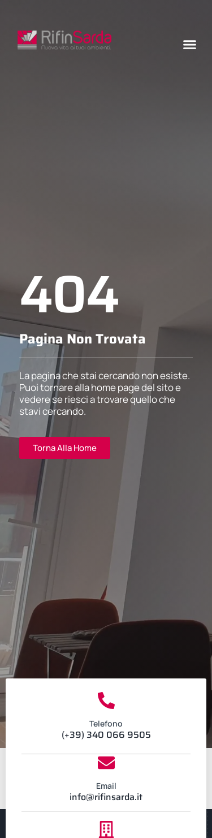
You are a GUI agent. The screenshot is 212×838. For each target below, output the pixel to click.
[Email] (106, 762)
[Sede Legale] (106, 829)
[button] (190, 44)
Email (106, 785)
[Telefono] (106, 700)
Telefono (106, 723)
